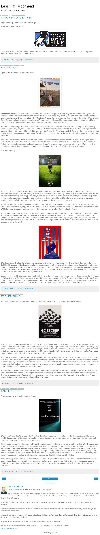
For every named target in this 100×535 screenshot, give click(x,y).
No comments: (29, 60)
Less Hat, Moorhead (17, 6)
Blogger (54, 533)
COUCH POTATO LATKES (16, 17)
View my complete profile (9, 528)
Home (50, 479)
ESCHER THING (10, 296)
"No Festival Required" (17, 301)
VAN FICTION (9, 67)
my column (90, 52)
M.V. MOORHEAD (16, 486)
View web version (50, 483)
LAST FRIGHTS (10, 390)
